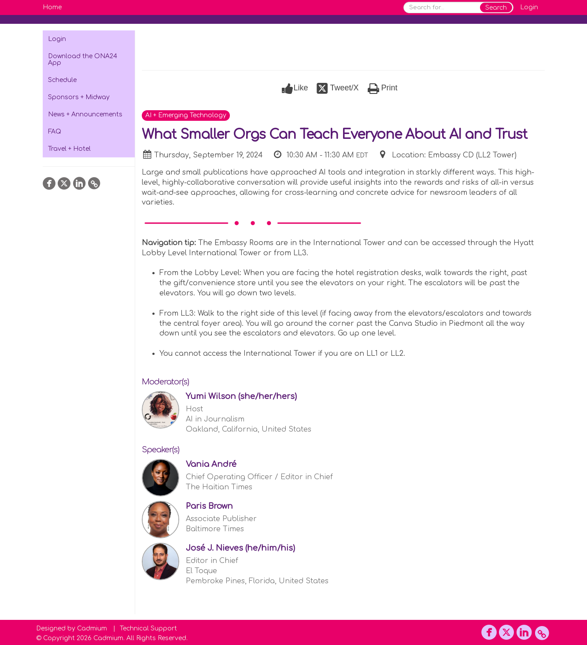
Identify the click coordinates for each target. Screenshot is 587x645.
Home (52, 7)
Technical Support (148, 628)
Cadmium (92, 628)
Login (529, 7)
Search (496, 7)
